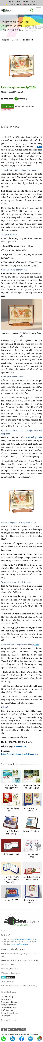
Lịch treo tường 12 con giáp (32, 809)
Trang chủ (11, 1)
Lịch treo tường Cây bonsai (11, 809)
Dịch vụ (15, 40)
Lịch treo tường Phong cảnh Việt (11, 786)
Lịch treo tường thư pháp (32, 855)
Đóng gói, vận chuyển (8, 1005)
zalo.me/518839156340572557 (24, 939)
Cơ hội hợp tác (6, 1016)
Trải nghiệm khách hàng (9, 1013)
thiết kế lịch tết (34, 437)
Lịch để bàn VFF (11, 900)
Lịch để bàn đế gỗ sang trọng (11, 832)
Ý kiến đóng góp (7, 1010)
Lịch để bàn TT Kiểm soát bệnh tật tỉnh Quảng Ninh (11, 879)
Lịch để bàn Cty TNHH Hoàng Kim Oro (32, 878)
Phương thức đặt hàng (9, 1002)
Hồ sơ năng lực (6, 999)
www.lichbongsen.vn (30, 4)
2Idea (39, 146)
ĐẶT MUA (8, 106)
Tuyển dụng (25, 1)
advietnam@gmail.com (20, 944)
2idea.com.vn (20, 746)
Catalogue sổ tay (7, 997)
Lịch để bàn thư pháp (11, 854)
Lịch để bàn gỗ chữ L (32, 831)
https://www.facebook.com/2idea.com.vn (19, 754)
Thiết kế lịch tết (26, 40)
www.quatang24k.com (14, 4)
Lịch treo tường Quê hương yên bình (31, 786)
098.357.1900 (6, 110)
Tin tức (18, 1)
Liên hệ (33, 1)
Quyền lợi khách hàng (8, 1007)
